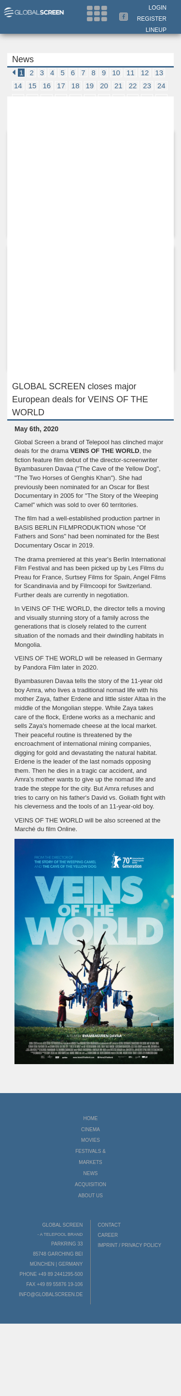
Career (108, 1235)
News (91, 1173)
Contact (109, 1225)
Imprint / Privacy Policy (130, 1245)
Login (158, 7)
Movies (90, 1140)
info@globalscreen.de (51, 1294)
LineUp (156, 30)
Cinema (90, 1129)
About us (90, 1195)
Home (91, 1118)
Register (152, 18)
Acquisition (90, 1184)
